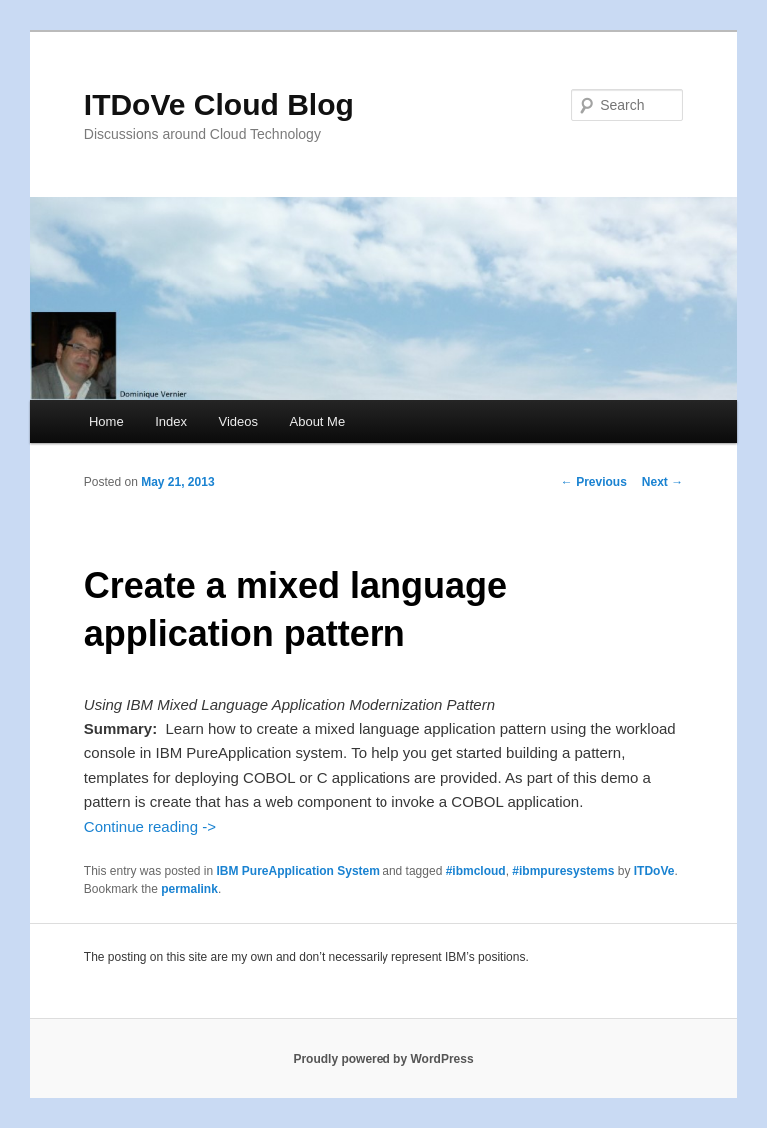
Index (171, 421)
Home (106, 421)
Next (662, 482)
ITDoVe (654, 871)
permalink (189, 889)
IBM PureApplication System (298, 871)
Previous (594, 482)
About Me (318, 421)
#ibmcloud (476, 871)
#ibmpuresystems (563, 871)
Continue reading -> (150, 826)
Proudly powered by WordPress (383, 1059)
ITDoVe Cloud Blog (219, 104)
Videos (238, 421)
